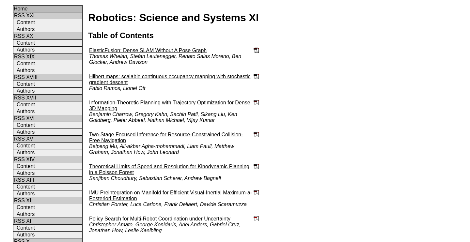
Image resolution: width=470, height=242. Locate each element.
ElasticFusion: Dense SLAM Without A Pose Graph (148, 50)
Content (26, 22)
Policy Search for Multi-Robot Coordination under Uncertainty (159, 218)
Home (21, 8)
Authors (26, 29)
